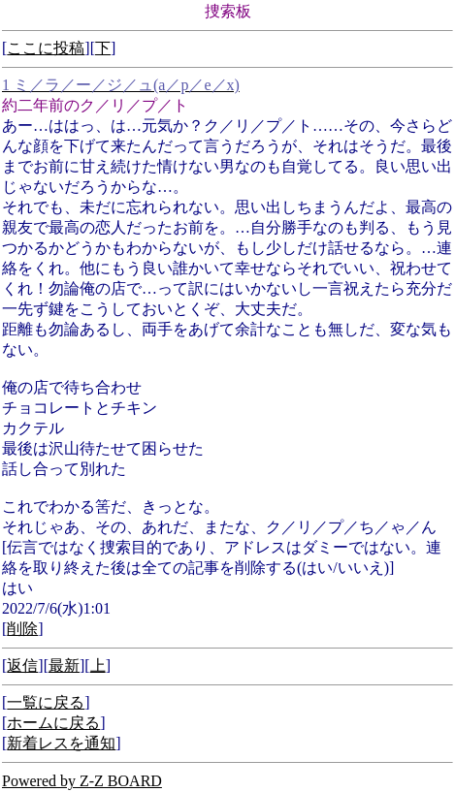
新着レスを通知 (61, 743)
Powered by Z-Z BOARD (82, 781)
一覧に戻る (45, 702)
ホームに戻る (53, 722)
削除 (22, 628)
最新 (64, 665)
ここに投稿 (45, 48)
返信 (22, 665)
